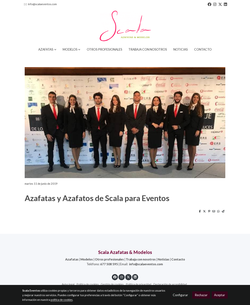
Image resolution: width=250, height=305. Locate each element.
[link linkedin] (225, 4)
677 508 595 (109, 264)
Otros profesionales (109, 259)
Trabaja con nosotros (141, 259)
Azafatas (71, 259)
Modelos (87, 259)
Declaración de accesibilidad (170, 284)
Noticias (163, 259)
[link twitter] (220, 4)
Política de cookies (87, 284)
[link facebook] (209, 4)
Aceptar (219, 295)
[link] (125, 26)
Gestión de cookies (112, 284)
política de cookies (62, 299)
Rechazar (201, 295)
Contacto (178, 259)
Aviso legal (68, 284)
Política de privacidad (138, 284)
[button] (47, 49)
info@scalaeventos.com (42, 4)
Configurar (180, 295)
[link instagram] (214, 4)
